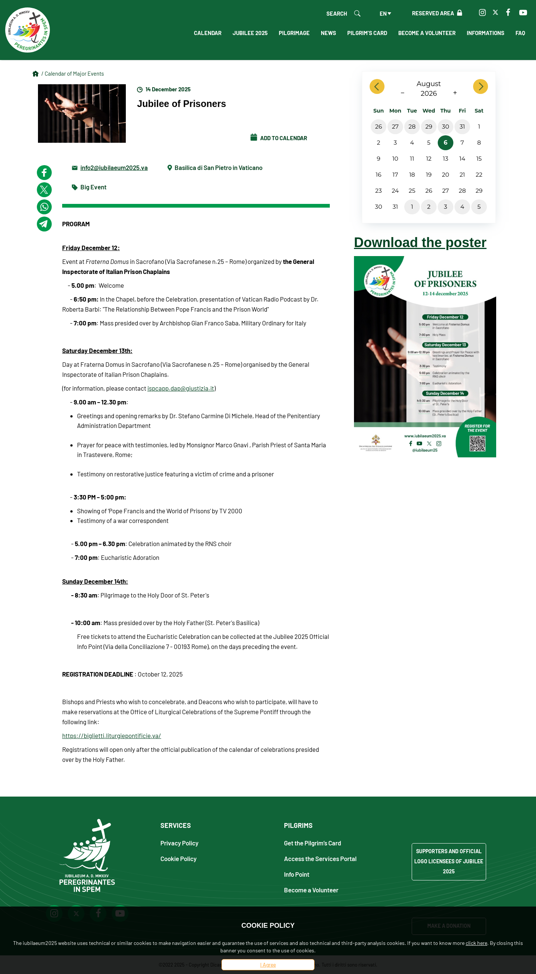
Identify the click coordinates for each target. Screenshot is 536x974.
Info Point (296, 874)
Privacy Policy (179, 842)
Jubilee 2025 (250, 32)
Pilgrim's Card (367, 32)
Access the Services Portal (320, 858)
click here (476, 943)
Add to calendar (279, 138)
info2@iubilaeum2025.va (114, 167)
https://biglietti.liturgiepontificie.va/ (111, 735)
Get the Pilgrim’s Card (312, 842)
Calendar (207, 32)
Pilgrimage (294, 32)
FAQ (520, 32)
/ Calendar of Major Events (72, 73)
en (383, 13)
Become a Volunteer (427, 32)
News (328, 32)
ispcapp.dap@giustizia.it (180, 388)
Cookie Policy (178, 858)
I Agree (268, 964)
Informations (485, 32)
